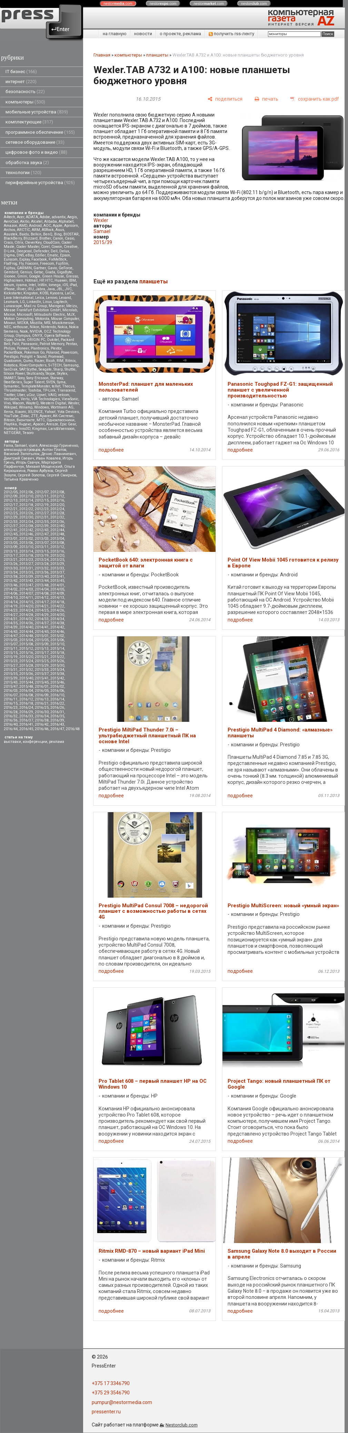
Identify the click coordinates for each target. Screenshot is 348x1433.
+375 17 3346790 (111, 1383)
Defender (41, 251)
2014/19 (11, 606)
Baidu (24, 234)
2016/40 (11, 724)
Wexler (73, 403)
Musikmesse (63, 323)
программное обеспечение (40, 132)
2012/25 (11, 513)
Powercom (69, 352)
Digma (9, 255)
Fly (21, 263)
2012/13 (11, 500)
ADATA (32, 217)
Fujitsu (9, 268)
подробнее (111, 450)
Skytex (62, 373)
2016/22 (57, 703)
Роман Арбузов (40, 470)
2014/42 (57, 627)
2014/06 (11, 593)
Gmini (22, 276)
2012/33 (11, 521)
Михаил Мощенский (44, 466)
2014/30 (57, 615)
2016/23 (11, 707)
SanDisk (11, 369)
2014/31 (11, 619)
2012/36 (57, 521)
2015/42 (57, 678)
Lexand (65, 297)
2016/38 (42, 720)
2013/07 (42, 543)
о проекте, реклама (180, 33)
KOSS (44, 293)
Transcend (66, 390)
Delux (64, 251)
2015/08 (26, 644)
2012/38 (26, 526)
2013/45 (57, 580)
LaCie (69, 293)
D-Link (9, 251)
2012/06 (26, 492)
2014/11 (26, 597)
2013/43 (26, 580)
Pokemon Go (34, 352)
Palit (15, 344)
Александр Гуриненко (58, 445)
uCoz (31, 395)
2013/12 (57, 547)
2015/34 (57, 669)
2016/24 (26, 707)
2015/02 (57, 636)
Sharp (58, 369)
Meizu (71, 306)
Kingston (30, 293)
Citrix (18, 242)
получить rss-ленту (231, 33)
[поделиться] (225, 99)
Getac (38, 272)
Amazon (10, 225)
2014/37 (42, 623)
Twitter (9, 395)
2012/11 (42, 496)
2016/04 (26, 690)
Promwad (55, 356)
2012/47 (42, 534)
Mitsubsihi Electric (49, 314)
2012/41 (11, 530)
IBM (72, 280)
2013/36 (42, 572)
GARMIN (24, 268)
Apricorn (71, 225)
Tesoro (27, 433)
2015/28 (26, 665)
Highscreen (13, 280)
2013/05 (11, 543)
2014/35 (11, 623)
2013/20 (57, 555)
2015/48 (26, 686)
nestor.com (117, 3)
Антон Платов (54, 449)
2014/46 (57, 631)
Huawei (60, 280)
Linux (47, 302)
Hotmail (31, 280)
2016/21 (42, 703)
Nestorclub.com (182, 1424)
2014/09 (57, 593)
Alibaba (50, 221)
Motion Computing (18, 318)
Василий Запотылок (22, 454)
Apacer (38, 424)
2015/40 (26, 678)
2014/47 (11, 636)
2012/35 (42, 521)
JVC (68, 289)
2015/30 (57, 665)
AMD (23, 225)
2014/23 (11, 610)
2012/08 (57, 492)
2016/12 (26, 699)
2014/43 (11, 631)
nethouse (20, 327)
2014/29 (42, 615)
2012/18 (26, 505)
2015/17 (42, 652)
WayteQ (32, 403)
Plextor (56, 348)
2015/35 (11, 674)
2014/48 (26, 636)
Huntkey (10, 428)
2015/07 (11, 644)
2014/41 (42, 627)
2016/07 (11, 695)
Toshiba (34, 390)
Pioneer (23, 348)
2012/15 (42, 500)
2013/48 (42, 585)
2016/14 (57, 699)
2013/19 (42, 555)
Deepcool (24, 251)
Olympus (23, 335)
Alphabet (66, 221)
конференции (35, 741)
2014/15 (26, 602)
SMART (10, 378)
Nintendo (48, 327)
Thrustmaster (15, 390)
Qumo (28, 361)
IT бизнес (21, 71)
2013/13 (11, 551)
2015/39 (11, 678)
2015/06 (57, 640)
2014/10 (11, 597)
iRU (31, 289)
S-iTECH (55, 365)
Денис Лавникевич (58, 454)
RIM (60, 361)
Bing (58, 234)
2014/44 (26, 631)
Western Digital (53, 403)
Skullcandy (35, 373)
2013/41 (57, 576)
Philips (9, 348)
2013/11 (42, 547)
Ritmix (70, 361)
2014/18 (57, 602)
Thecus (68, 386)
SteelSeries (13, 382)
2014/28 (26, 615)
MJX (71, 314)
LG (22, 302)
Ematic (52, 255)
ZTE (34, 416)
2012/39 (42, 526)
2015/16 (26, 652)
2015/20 (26, 657)
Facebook (39, 259)
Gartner (39, 268)
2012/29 (11, 517)
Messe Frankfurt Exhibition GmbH (32, 310)
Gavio (52, 268)
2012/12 (57, 496)
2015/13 (42, 648)
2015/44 (26, 682)
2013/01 (11, 538)
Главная (101, 55)
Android (35, 225)
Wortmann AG (62, 407)
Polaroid (52, 352)
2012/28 (57, 513)
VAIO (52, 395)
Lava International (18, 297)
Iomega (55, 285)
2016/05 (42, 690)
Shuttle (70, 369)
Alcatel (36, 221)
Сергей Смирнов (61, 475)
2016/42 (42, 724)
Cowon (56, 246)
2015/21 (42, 657)
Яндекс (25, 424)
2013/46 (11, 585)
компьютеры (25, 101)
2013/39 (26, 576)
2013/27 (26, 564)
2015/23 (11, 661)
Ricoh (50, 361)
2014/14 (11, 602)
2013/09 (11, 547)
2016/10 (57, 695)
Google (34, 276)
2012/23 (42, 509)
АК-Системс (63, 416)
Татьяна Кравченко (21, 479)
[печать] (266, 99)
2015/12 (26, 648)
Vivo (7, 403)
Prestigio (11, 356)
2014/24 (26, 610)
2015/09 (42, 644)
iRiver (21, 289)
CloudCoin (51, 242)
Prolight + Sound (33, 356)
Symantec (11, 386)
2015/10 (57, 644)
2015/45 (42, 682)
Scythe (32, 369)
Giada (50, 272)
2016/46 (42, 729)
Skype (50, 373)
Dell (54, 251)
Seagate (45, 369)
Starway (56, 378)
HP (41, 280)
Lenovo (51, 297)
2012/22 (26, 509)
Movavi (10, 323)
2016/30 (42, 712)
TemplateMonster (35, 386)
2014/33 (42, 619)
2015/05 (42, 640)
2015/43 (11, 682)
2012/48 (57, 534)
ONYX (37, 335)
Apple (57, 225)
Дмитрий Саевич (19, 458)
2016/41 (26, 724)
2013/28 (42, 564)
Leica (39, 297)
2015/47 (11, 686)
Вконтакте (26, 420)
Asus (60, 230)
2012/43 (42, 530)
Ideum (9, 285)
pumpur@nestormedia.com (122, 1402)
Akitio (24, 221)
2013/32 (42, 568)
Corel (45, 246)
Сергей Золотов (31, 475)
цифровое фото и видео (36, 152)
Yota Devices (68, 412)
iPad (73, 285)
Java (51, 289)
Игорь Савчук (28, 462)
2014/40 (26, 627)
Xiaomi (20, 412)
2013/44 (42, 580)
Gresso (72, 276)
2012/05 (11, 492)
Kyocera (56, 293)
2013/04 (57, 538)
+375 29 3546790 (111, 1392)
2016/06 (57, 690)
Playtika (10, 424)
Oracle (19, 339)
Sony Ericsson (37, 378)
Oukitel (53, 339)
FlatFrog (10, 263)
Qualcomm (12, 361)
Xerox (8, 412)
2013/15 (42, 551)
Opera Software (57, 335)
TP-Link (49, 390)
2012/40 (57, 526)
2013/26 (11, 564)
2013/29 (57, 564)
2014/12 (42, 597)
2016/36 (11, 720)
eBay (29, 255)
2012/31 (42, 517)
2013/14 (26, 551)
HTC (49, 280)
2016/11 (11, 699)
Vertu (25, 399)
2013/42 (11, 580)
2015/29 (42, 665)
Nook (24, 331)
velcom (63, 395)
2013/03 (42, 538)
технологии (23, 172)
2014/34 (57, 619)
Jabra (40, 289)
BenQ (47, 234)
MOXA (22, 323)
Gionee (10, 276)
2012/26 (26, 513)
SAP (22, 369)
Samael (21, 445)
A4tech (9, 217)
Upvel (41, 395)
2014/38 (57, 623)
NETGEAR (12, 433)
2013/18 (26, 555)
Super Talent (34, 382)
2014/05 (57, 589)
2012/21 (11, 509)
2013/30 (11, 568)
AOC (47, 225)
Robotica (11, 365)
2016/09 (42, 695)
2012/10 (26, 496)
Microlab (69, 310)
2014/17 (42, 602)
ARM (36, 230)
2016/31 (57, 712)
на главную (115, 33)
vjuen (33, 445)
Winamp (25, 407)
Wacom (18, 403)
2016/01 (42, 686)
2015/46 (57, 682)
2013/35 (26, 572)
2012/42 (26, 530)
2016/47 (57, 729)
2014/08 (42, 593)
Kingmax (39, 428)
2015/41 (42, 678)
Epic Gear (68, 424)
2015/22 (57, 657)
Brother (45, 238)
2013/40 (42, 576)
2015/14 (57, 648)
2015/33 (42, 669)
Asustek (11, 234)
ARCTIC (23, 230)
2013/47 (26, 585)
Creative (71, 246)
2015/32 (26, 669)
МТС (41, 420)
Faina (8, 445)
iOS (65, 285)
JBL (60, 289)
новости (143, 33)
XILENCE (35, 412)
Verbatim (11, 399)
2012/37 (11, 526)
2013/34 (11, 572)
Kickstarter (13, 293)
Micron (9, 314)
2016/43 (57, 724)
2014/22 (57, 606)
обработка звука (27, 162)
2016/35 (57, 716)
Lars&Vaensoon (61, 428)
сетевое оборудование (35, 142)
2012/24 (57, 509)
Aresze (52, 424)
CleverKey (33, 242)
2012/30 (26, 517)
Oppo (8, 339)
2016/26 (57, 707)
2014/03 (26, 589)
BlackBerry (13, 238)
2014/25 (42, 610)
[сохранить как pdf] (315, 99)
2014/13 (57, 597)
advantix (59, 217)
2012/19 (42, 505)
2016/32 (11, 716)
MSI (47, 323)
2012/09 (11, 496)
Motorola (42, 318)
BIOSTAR (71, 234)
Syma (61, 382)
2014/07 (26, 593)
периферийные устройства (40, 182)
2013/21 (11, 559)
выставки (12, 741)
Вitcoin (9, 420)
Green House (53, 276)
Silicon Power (14, 373)
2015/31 (11, 669)
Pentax (71, 344)
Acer (20, 217)
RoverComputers (33, 365)
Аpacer (45, 416)
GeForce (65, 268)
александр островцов (22, 449)
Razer (39, 361)
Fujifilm (62, 263)
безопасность (25, 91)
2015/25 (42, 661)
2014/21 (42, 606)
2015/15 (11, 652)
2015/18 (57, 652)
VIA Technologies (45, 399)
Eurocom (11, 259)
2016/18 (26, 703)
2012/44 (57, 530)
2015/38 (57, 674)
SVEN (50, 382)
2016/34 (42, 716)
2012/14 (26, 500)
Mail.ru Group (35, 306)
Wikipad (10, 407)
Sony (21, 378)
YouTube (11, 416)
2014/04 (42, 589)
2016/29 (26, 712)
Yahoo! (50, 412)
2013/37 (57, 572)
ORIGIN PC (36, 339)
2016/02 (57, 686)
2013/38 (11, 576)
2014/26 (57, 610)
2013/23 (26, 559)
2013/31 (26, 568)
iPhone (9, 289)
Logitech (60, 302)
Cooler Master (27, 246)
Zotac (24, 416)
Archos (9, 230)
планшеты (157, 55)
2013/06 (26, 543)
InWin (42, 285)
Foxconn (31, 263)
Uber (21, 395)
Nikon (34, 327)
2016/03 (11, 690)
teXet (56, 386)
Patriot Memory (52, 344)
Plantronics (40, 348)
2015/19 (11, 657)
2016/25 (42, 707)
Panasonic (29, 344)
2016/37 (26, 720)
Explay (24, 259)
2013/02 (26, 538)
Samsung (71, 365)
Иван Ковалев (48, 458)
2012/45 (11, 534)
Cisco (8, 242)
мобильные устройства (37, 111)
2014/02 (11, 589)
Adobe (45, 217)
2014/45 (42, 631)
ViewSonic (70, 399)
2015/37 (42, 674)
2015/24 (26, 661)
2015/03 (11, 640)
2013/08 (57, 543)
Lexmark (11, 302)
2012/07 (42, 492)
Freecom (47, 263)
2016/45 (26, 729)
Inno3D (24, 428)
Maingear (56, 306)
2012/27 (42, 513)
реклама (56, 741)
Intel (32, 285)
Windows (41, 407)
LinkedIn (34, 302)
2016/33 (26, 716)
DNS (20, 255)
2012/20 (57, 505)
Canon (58, 238)
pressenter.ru (106, 1411)
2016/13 (42, 699)
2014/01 (57, 585)
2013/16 (57, 551)
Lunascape (13, 306)
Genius (26, 272)
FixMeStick (58, 259)
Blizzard (30, 238)
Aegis (72, 217)
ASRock (48, 230)
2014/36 (26, 623)
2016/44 (11, 729)
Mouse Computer (65, 318)
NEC (7, 327)
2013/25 (57, 559)
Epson (65, 255)
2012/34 (26, 521)
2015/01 (42, 636)
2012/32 (57, 517)
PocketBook (13, 352)
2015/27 (11, 665)
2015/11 (11, 648)
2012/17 (11, 505)
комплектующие (29, 121)
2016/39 (57, 720)
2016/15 (11, 703)
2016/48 (73, 729)
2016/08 (26, 695)
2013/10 (26, 547)
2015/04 (26, 640)
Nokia (62, 327)
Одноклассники (60, 420)
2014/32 (26, 619)
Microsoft (24, 314)
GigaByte (64, 272)
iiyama (21, 285)
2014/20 (26, 606)
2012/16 (57, 500)
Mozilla (36, 323)
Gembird (11, 272)
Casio (69, 238)
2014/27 (11, 615)
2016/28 (11, 712)
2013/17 (11, 555)
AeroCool (11, 221)
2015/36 (26, 674)
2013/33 (57, 568)
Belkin (36, 234)
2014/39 (11, 627)
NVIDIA (36, 331)
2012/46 (26, 534)
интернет (21, 81)
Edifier (40, 255)
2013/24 (42, 559)
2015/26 (57, 661)
